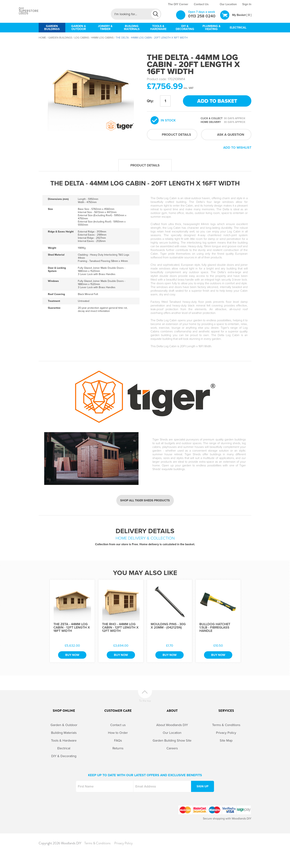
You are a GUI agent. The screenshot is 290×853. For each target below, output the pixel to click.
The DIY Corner (178, 4)
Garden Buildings (60, 37)
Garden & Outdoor (63, 725)
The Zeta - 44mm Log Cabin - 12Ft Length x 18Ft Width (71, 627)
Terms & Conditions (226, 725)
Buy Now (72, 655)
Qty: (150, 101)
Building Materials (64, 733)
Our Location (228, 4)
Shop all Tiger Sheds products (145, 500)
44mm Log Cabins (102, 37)
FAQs (118, 740)
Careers (172, 748)
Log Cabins (81, 37)
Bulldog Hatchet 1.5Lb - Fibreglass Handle (214, 627)
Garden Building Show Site (172, 740)
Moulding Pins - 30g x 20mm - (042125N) (168, 625)
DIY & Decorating (63, 756)
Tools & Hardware (64, 740)
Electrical (63, 748)
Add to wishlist (237, 147)
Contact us (118, 725)
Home (42, 37)
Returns (117, 748)
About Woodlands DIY (172, 725)
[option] (91, 88)
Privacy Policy (226, 733)
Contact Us (201, 4)
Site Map (226, 740)
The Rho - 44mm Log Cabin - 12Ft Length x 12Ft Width (120, 627)
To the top (145, 700)
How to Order (118, 733)
